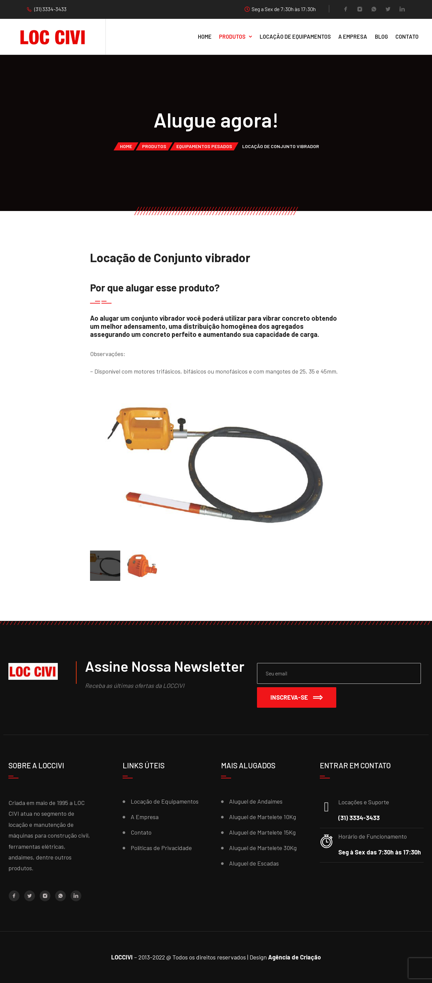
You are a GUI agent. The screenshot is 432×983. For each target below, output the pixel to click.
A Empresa (352, 36)
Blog (381, 36)
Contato (407, 36)
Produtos (232, 36)
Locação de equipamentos (295, 36)
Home (205, 36)
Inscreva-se (296, 697)
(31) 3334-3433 (50, 9)
